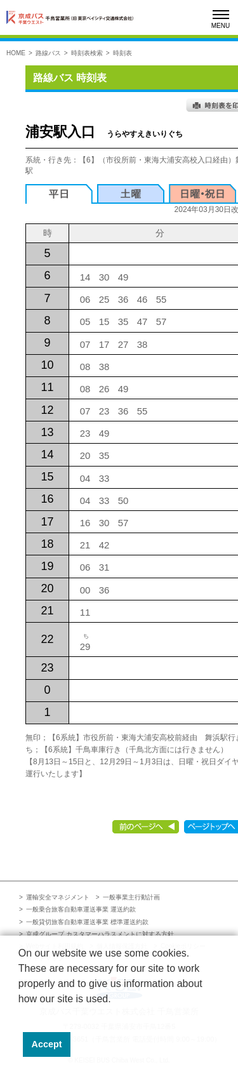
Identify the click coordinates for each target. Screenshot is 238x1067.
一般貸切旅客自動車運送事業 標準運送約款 (87, 921)
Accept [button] (47, 1044)
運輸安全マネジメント (57, 897)
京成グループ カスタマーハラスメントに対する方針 (100, 934)
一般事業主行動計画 (131, 897)
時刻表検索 (87, 53)
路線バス (48, 53)
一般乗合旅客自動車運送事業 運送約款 (81, 909)
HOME (15, 53)
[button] (20, 1015)
